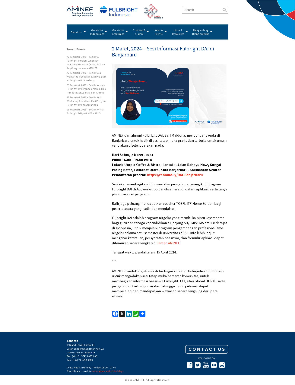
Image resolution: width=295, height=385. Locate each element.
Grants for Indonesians (97, 32)
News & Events (158, 32)
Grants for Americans (118, 32)
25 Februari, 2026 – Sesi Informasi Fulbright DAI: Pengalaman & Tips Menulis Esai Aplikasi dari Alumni (86, 88)
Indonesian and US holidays (108, 371)
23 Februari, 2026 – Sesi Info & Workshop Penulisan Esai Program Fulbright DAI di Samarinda (86, 101)
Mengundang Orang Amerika (200, 32)
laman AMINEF (168, 243)
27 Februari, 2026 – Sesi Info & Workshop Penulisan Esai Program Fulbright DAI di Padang (86, 76)
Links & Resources (178, 32)
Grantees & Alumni (139, 32)
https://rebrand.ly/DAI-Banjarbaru (175, 175)
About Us (76, 32)
